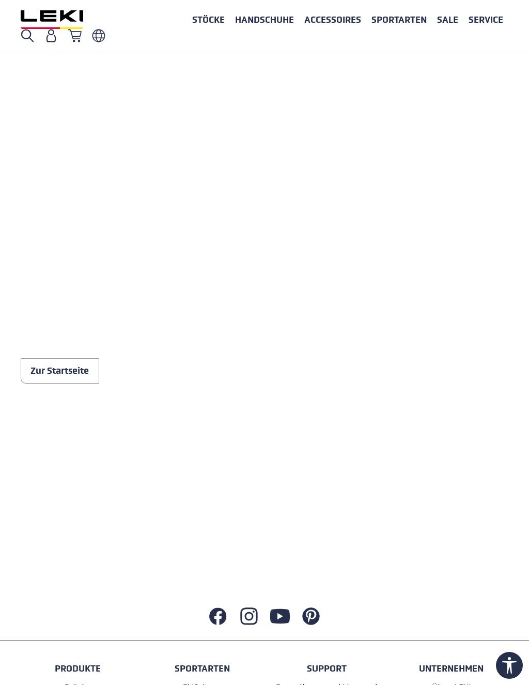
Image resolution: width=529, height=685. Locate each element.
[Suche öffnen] (27, 35)
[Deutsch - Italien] (98, 35)
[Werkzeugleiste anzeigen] (509, 665)
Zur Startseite (59, 370)
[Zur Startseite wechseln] (63, 19)
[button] (399, 19)
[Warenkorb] (75, 35)
